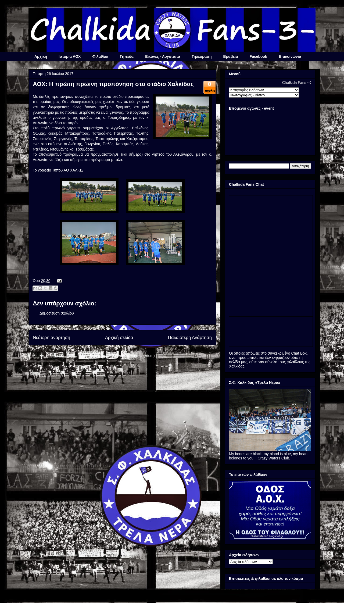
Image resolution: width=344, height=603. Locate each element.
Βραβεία (230, 56)
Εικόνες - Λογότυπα (162, 56)
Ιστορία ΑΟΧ (70, 56)
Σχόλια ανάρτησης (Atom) (133, 356)
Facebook (258, 56)
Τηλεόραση (202, 56)
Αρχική (40, 56)
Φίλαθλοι (100, 56)
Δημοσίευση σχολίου (57, 313)
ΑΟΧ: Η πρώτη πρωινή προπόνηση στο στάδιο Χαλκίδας (113, 84)
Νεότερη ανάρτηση (51, 337)
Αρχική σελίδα (119, 337)
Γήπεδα (127, 56)
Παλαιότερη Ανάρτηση (190, 337)
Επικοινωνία (290, 56)
